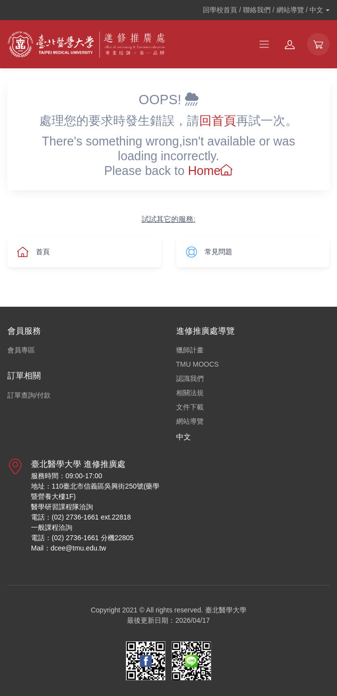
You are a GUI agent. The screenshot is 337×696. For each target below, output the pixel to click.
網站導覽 (190, 421)
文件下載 (190, 407)
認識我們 (190, 378)
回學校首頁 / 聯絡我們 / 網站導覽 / (263, 10)
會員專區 (21, 350)
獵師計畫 (190, 350)
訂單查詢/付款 (29, 395)
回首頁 (217, 120)
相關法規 (190, 393)
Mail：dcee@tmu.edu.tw (68, 548)
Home (210, 170)
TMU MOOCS (197, 364)
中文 (183, 437)
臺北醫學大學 (225, 610)
